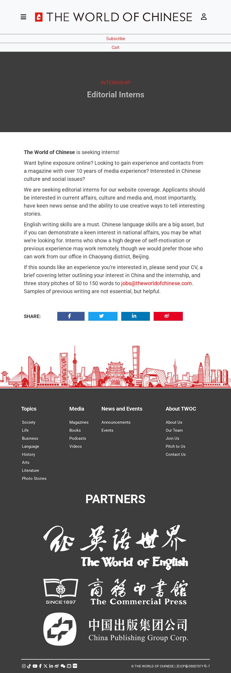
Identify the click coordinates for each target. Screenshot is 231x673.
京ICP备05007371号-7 (193, 666)
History (28, 454)
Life (25, 430)
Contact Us (176, 454)
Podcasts (77, 438)
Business (30, 438)
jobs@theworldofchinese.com (156, 283)
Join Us (172, 438)
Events (107, 430)
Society (28, 422)
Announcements (116, 422)
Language (30, 446)
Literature (30, 470)
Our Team (174, 430)
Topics (28, 409)
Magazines (79, 422)
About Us (174, 422)
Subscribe (115, 38)
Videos (75, 446)
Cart (115, 47)
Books (75, 430)
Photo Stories (34, 478)
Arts (25, 462)
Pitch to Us (175, 446)
